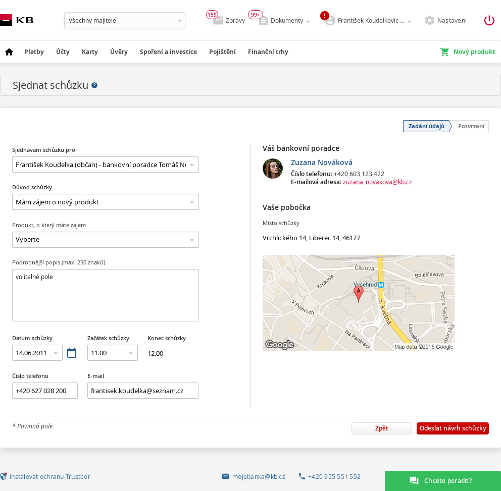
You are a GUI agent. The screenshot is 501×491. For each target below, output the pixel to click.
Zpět (381, 428)
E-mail (95, 375)
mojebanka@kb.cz (258, 476)
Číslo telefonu (30, 375)
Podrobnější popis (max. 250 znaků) (58, 262)
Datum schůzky (32, 338)
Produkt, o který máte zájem (49, 225)
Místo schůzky (281, 223)
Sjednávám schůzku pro (43, 149)
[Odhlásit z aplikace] (489, 21)
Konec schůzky (166, 338)
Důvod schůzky (32, 187)
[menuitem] (9, 52)
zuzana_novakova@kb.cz (377, 182)
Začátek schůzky (108, 338)
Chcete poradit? (448, 480)
